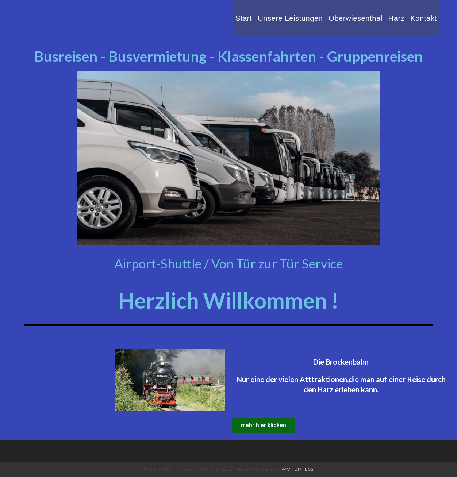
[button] (263, 425)
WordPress (297, 469)
